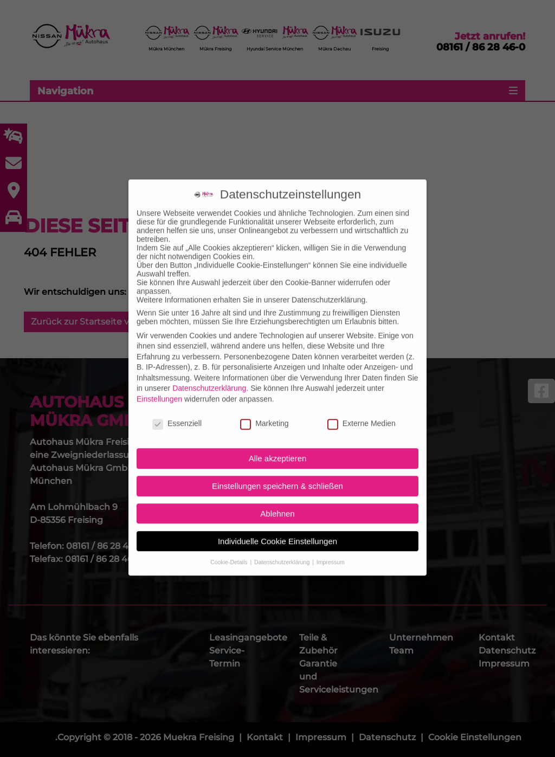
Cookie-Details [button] (229, 549)
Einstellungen (159, 386)
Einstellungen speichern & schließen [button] (277, 473)
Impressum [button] (331, 549)
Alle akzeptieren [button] (278, 446)
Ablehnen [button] (277, 501)
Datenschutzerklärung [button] (282, 549)
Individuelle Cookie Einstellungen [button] (277, 528)
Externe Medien (361, 410)
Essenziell (177, 410)
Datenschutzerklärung (209, 376)
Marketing (264, 410)
